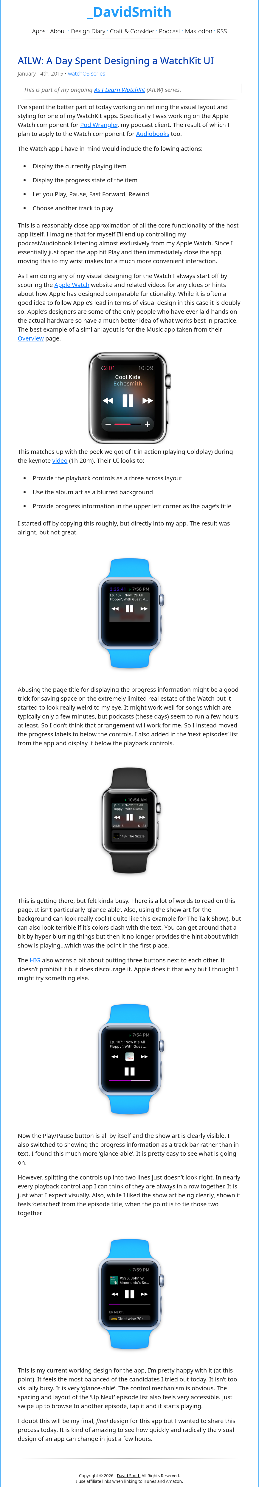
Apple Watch (71, 285)
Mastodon (199, 31)
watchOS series (86, 73)
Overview (31, 338)
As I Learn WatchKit (119, 90)
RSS (222, 31)
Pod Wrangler (98, 125)
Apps (38, 31)
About (58, 31)
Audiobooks (152, 134)
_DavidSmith (129, 11)
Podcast (169, 31)
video (59, 461)
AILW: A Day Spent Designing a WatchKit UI (116, 60)
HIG (35, 960)
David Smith (128, 1475)
